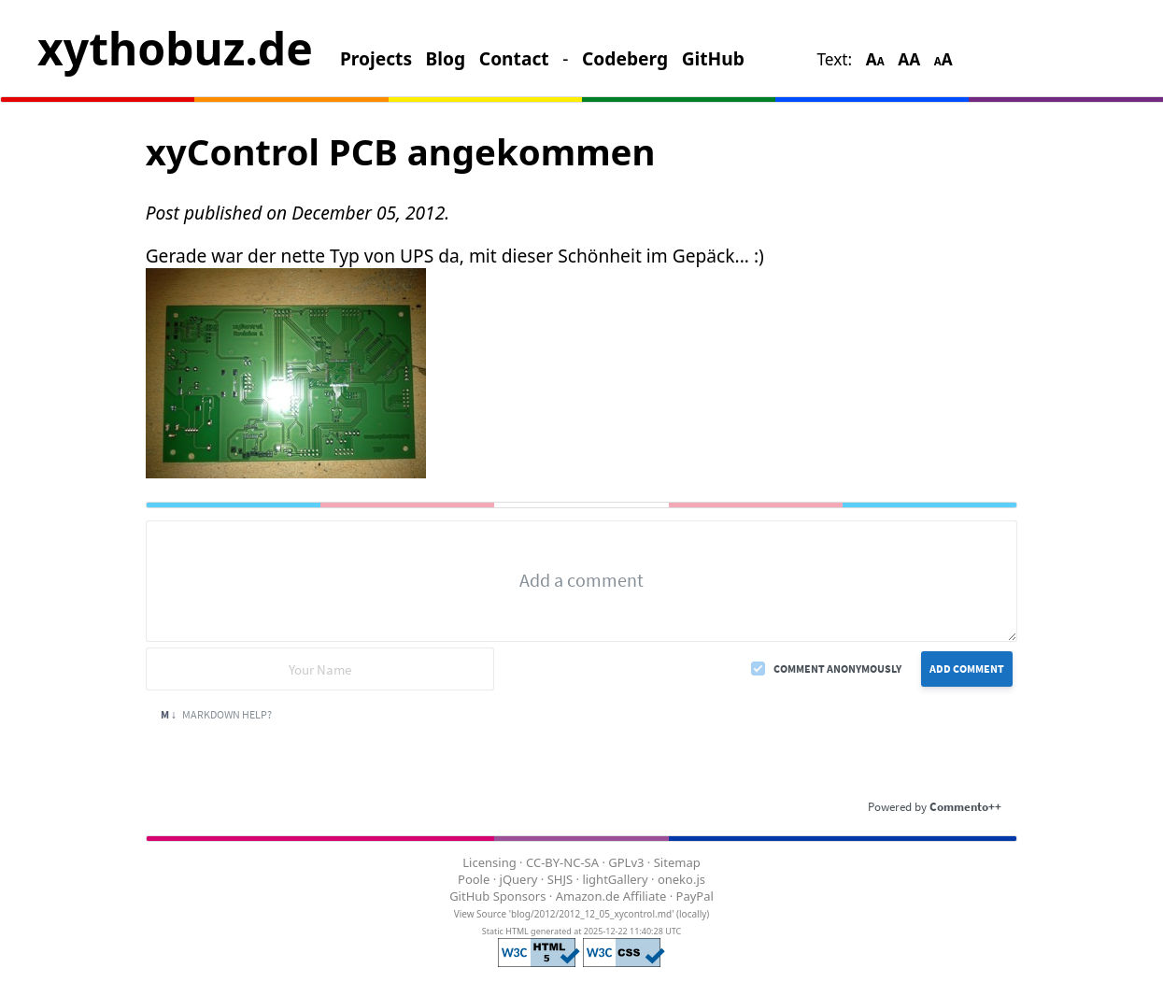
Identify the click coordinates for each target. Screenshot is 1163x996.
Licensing (489, 862)
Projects (376, 58)
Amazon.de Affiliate (611, 896)
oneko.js (681, 879)
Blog (446, 58)
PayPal (695, 896)
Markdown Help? (216, 714)
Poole (473, 879)
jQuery (519, 879)
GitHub (713, 58)
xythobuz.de (175, 48)
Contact (514, 58)
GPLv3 (626, 862)
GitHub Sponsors (497, 896)
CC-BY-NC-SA (562, 862)
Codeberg (625, 58)
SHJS (560, 879)
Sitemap (677, 862)
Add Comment (966, 669)
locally (692, 913)
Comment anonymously (837, 669)
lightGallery (614, 879)
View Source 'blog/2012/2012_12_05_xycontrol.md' (564, 913)
